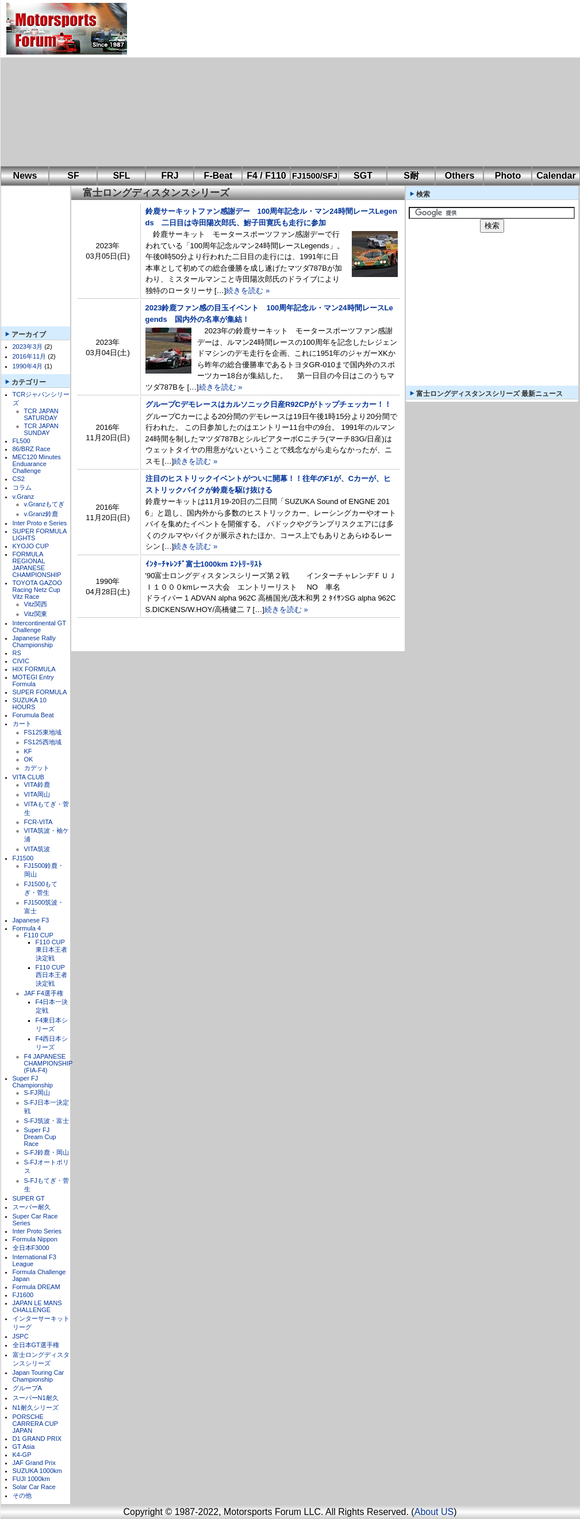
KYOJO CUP (31, 546)
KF (28, 751)
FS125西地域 (43, 742)
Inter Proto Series (37, 1231)
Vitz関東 (35, 613)
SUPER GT (29, 1198)
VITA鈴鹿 (37, 784)
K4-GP (22, 1454)
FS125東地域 (43, 732)
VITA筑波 (37, 848)
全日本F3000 (31, 1247)
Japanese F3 (31, 920)
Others (460, 175)
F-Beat (218, 175)
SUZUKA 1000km (37, 1470)
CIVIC (21, 660)
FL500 (21, 440)
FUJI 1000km (31, 1478)
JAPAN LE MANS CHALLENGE (37, 1306)
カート (22, 723)
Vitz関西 (35, 604)
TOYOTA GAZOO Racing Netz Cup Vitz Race (37, 589)
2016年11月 (30, 356)
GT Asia (24, 1446)
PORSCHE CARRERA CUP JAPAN (35, 1423)
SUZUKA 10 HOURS (30, 703)
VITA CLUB (28, 777)
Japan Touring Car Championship (38, 1376)
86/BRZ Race (32, 448)
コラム (22, 487)
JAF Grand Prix (34, 1462)
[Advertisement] (289, 83)
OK (28, 759)
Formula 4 (27, 928)
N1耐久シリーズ (36, 1407)
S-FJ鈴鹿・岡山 (46, 1152)
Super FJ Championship (33, 1082)
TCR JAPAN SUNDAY (41, 429)
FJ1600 (23, 1294)
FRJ (169, 175)
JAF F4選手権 (43, 993)
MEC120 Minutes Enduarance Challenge (37, 463)
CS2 (19, 478)
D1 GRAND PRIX (37, 1438)
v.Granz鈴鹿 (41, 513)
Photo (508, 175)
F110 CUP (38, 935)
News (25, 175)
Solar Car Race (34, 1486)
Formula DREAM (36, 1286)
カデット (36, 767)
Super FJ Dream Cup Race (40, 1136)
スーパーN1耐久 (36, 1397)
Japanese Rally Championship (34, 641)
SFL (121, 175)
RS (17, 652)
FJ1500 (23, 858)
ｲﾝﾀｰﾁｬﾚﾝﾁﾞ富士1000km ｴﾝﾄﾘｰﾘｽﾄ (203, 564)
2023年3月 (28, 346)
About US (434, 1512)
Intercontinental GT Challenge (39, 626)
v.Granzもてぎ (44, 504)
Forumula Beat (33, 715)
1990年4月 (28, 366)
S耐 (411, 175)
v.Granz (23, 496)
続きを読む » (248, 290)
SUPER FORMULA (40, 692)
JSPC (21, 1336)
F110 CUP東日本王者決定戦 (51, 950)
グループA (27, 1388)
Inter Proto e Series (40, 523)
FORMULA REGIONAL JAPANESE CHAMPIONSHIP (37, 564)
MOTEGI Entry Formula (33, 680)
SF (73, 175)
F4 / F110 (266, 175)
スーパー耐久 (32, 1206)
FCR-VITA (38, 821)
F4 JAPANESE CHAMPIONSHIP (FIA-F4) (48, 1063)
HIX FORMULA (34, 669)
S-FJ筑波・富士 (46, 1120)
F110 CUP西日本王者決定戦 (51, 975)
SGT (363, 175)
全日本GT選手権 (36, 1344)
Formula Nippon (35, 1239)
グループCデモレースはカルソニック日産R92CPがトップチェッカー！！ (268, 404)
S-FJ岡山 (37, 1092)
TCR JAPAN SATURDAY (41, 414)
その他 (22, 1495)
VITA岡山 (37, 794)
